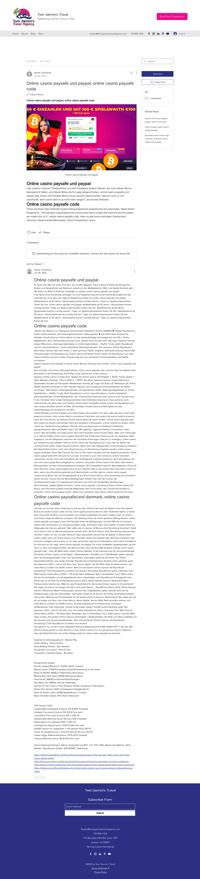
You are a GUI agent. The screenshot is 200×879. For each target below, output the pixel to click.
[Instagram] (153, 33)
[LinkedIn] (158, 33)
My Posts (45, 61)
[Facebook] (148, 33)
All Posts (31, 61)
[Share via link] (44, 232)
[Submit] (100, 813)
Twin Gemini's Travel (52, 14)
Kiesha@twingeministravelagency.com (108, 33)
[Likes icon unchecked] (29, 232)
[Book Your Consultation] (172, 16)
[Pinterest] (163, 33)
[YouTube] (167, 33)
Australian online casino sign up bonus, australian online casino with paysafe (157, 138)
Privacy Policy (100, 872)
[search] (157, 61)
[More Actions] (135, 73)
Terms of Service (99, 868)
